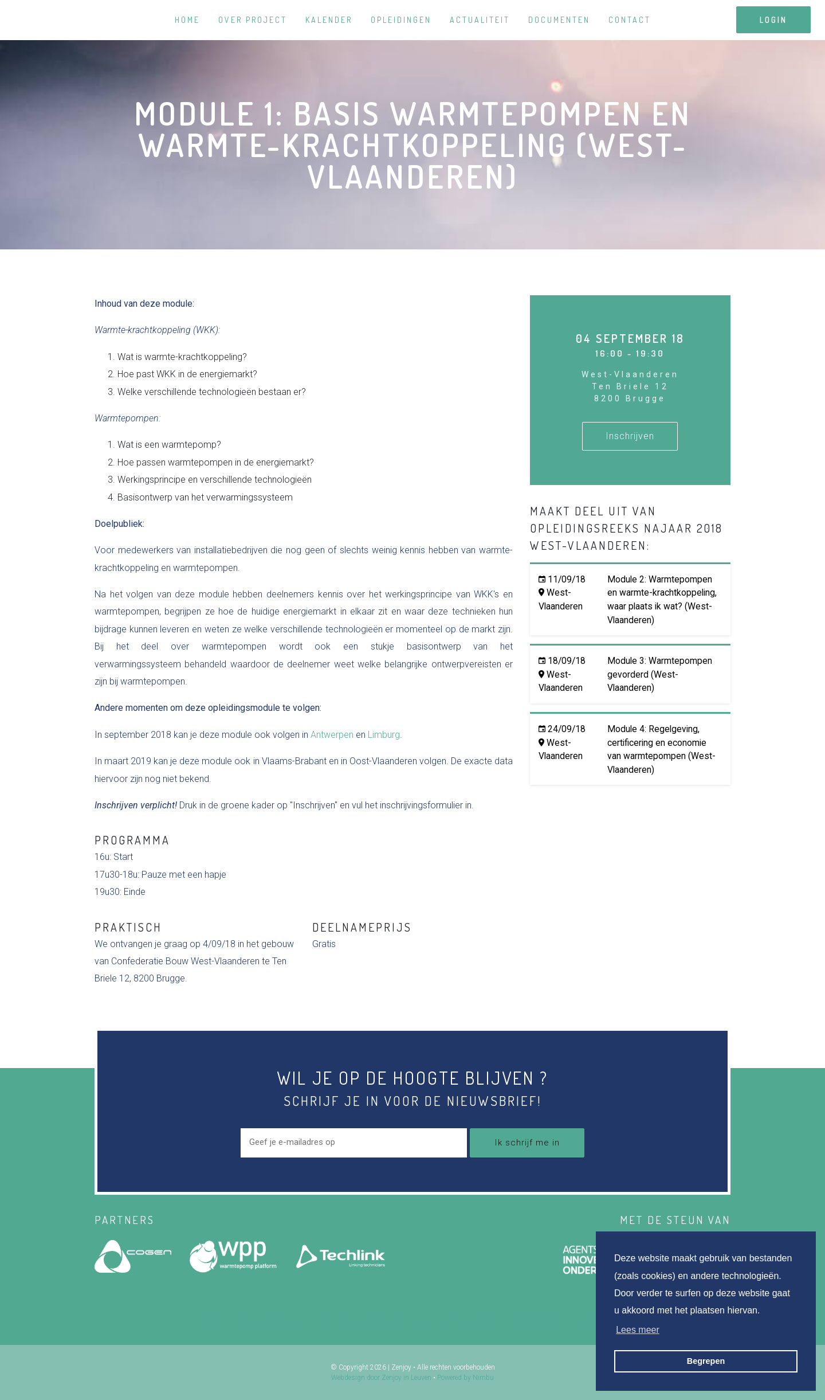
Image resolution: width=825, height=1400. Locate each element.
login (773, 20)
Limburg (384, 734)
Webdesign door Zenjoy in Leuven (381, 1378)
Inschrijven (630, 436)
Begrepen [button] (706, 1361)
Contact (629, 20)
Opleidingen (401, 20)
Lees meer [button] (637, 1330)
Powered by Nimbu (465, 1378)
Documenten (559, 20)
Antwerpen (332, 734)
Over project (252, 20)
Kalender (328, 20)
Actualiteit (480, 20)
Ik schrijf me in (527, 1142)
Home (187, 20)
